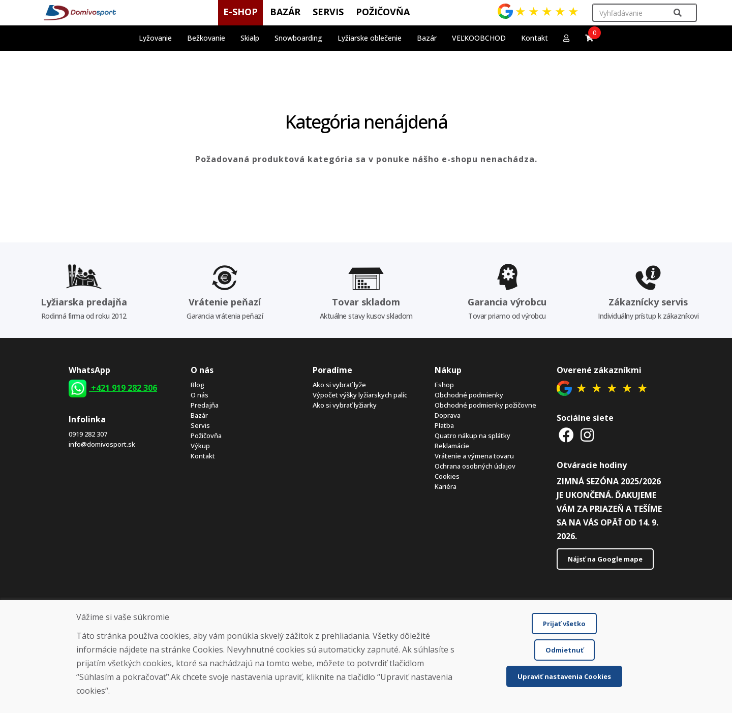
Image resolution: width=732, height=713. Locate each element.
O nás (199, 394)
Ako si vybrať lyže (339, 384)
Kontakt (534, 38)
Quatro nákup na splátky (472, 435)
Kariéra (445, 486)
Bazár (199, 415)
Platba (444, 425)
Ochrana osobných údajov (475, 466)
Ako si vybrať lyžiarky (345, 405)
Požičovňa (206, 435)
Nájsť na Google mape (605, 559)
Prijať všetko (564, 623)
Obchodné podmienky (469, 394)
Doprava (448, 415)
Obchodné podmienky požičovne (485, 405)
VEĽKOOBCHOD (479, 38)
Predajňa (205, 405)
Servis (200, 425)
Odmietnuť (564, 650)
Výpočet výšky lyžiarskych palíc (360, 394)
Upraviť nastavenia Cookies (564, 676)
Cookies (447, 476)
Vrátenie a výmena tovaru (474, 455)
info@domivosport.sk (102, 444)
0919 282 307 (88, 434)
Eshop (444, 384)
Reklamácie (452, 445)
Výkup (200, 445)
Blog (197, 384)
